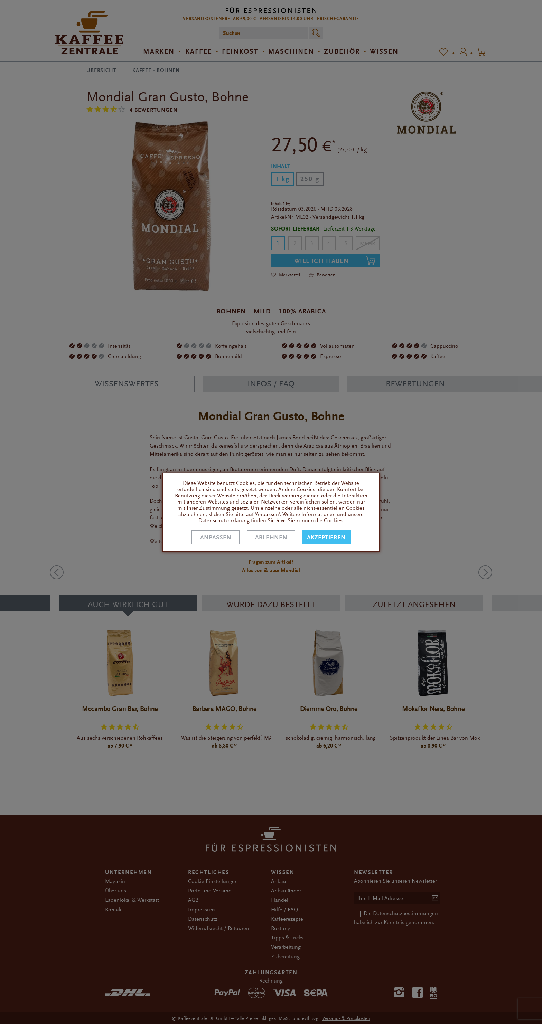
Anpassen (215, 537)
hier (280, 520)
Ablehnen (271, 537)
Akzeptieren (326, 537)
